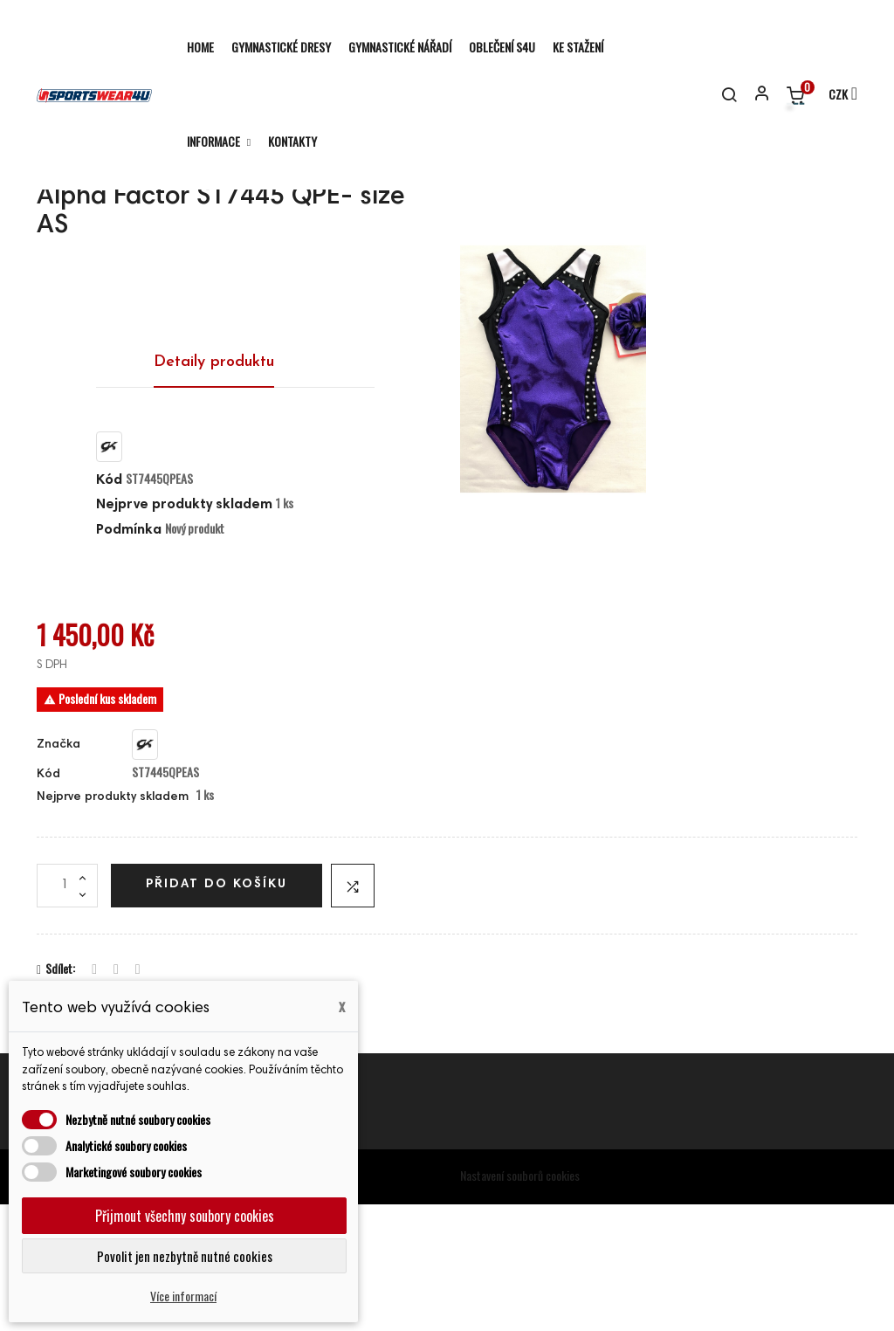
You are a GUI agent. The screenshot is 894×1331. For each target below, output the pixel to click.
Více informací (183, 1295)
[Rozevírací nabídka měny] (835, 95)
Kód (109, 607)
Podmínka (129, 657)
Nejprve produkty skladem (184, 631)
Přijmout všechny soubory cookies (184, 1215)
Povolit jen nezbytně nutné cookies (184, 1255)
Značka (58, 871)
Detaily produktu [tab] (214, 488)
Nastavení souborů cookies (520, 1302)
